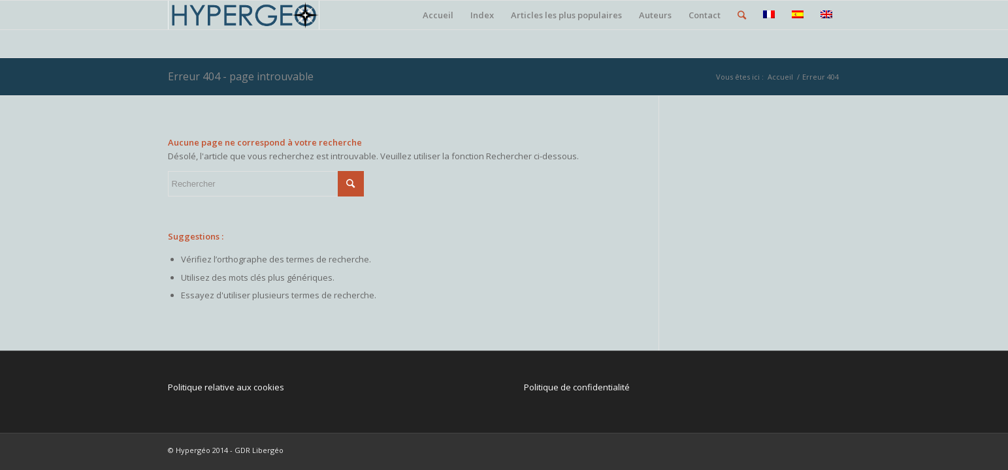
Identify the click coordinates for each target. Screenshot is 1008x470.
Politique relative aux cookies (226, 387)
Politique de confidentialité (577, 387)
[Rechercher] (742, 15)
